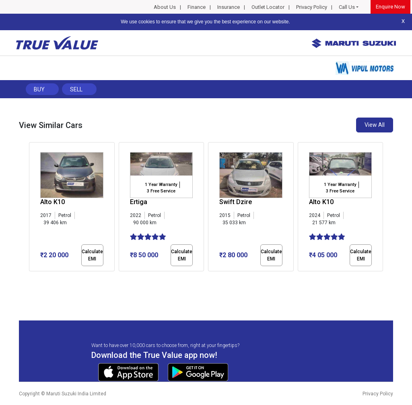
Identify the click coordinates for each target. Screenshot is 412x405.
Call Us (347, 7)
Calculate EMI (92, 255)
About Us (165, 7)
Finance (196, 7)
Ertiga (138, 202)
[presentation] (33, 208)
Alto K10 (52, 202)
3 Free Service (161, 191)
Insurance (228, 7)
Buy (39, 89)
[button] (31, 278)
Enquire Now (390, 7)
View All (375, 125)
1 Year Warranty (161, 184)
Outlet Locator (267, 7)
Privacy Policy (311, 7)
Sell (76, 89)
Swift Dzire (235, 202)
